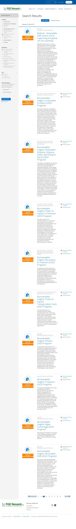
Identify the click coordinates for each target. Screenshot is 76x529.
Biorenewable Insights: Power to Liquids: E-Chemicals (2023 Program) (46, 212)
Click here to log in (7, 87)
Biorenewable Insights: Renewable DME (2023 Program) (46, 453)
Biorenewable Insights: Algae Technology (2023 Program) (45, 425)
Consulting (40, 9)
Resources (68, 9)
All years (6, 74)
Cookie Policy (25, 516)
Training (60, 9)
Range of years (7, 77)
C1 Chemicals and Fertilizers (8, 51)
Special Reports (7, 40)
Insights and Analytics (32, 507)
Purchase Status (6, 82)
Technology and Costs (9, 29)
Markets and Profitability (10, 24)
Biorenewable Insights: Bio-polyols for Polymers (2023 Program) (46, 261)
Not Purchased (7, 92)
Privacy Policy (16, 516)
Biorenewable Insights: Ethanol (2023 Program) (44, 341)
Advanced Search (55, 20)
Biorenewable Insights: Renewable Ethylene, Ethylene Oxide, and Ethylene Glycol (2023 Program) (46, 153)
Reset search (4, 101)
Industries (4, 47)
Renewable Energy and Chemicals (9, 64)
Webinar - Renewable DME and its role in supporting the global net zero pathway (47, 37)
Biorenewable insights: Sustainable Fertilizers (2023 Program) (46, 102)
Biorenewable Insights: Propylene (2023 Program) (46, 382)
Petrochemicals (7, 56)
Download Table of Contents (67, 94)
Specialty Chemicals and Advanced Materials (9, 66)
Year (3, 72)
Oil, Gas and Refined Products (8, 54)
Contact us (69, 2)
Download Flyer (66, 96)
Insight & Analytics (51, 9)
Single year (6, 76)
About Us (32, 9)
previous (32, 496)
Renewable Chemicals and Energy (10, 61)
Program (4, 19)
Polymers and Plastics (9, 58)
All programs (7, 21)
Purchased (6, 89)
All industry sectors (8, 49)
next (67, 496)
